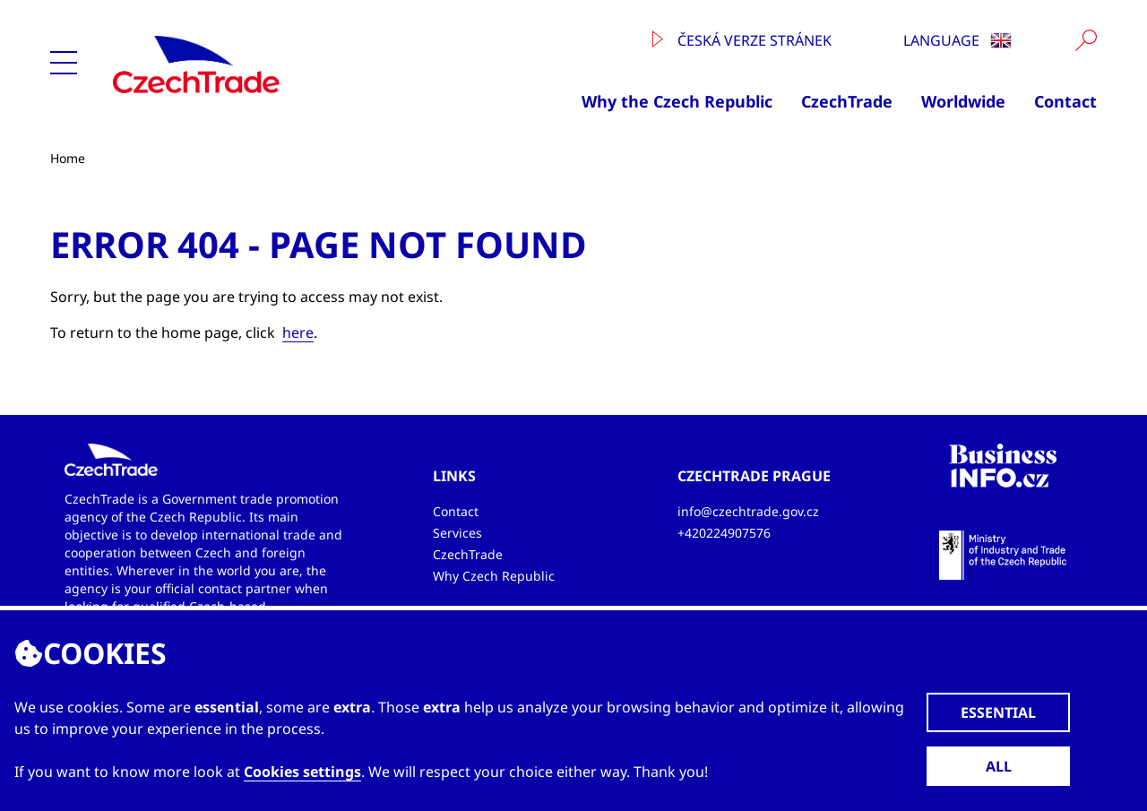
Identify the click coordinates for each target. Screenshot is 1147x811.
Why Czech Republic (494, 575)
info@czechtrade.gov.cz (748, 511)
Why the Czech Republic (677, 101)
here (298, 332)
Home (67, 158)
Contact (1065, 101)
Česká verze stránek (742, 40)
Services (457, 532)
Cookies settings (302, 771)
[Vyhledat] (1086, 40)
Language (957, 40)
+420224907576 (724, 532)
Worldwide (963, 101)
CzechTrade (847, 101)
